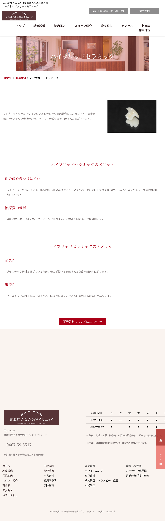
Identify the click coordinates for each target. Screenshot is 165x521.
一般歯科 (49, 466)
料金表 (6, 485)
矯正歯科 (90, 475)
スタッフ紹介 (10, 480)
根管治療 (49, 470)
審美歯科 (90, 466)
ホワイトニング (94, 470)
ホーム (6, 466)
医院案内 (7, 475)
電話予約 (160, 437)
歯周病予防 (50, 480)
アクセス (7, 490)
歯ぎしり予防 (134, 466)
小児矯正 (90, 485)
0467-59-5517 (19, 444)
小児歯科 (49, 475)
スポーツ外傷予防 (136, 470)
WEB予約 (160, 457)
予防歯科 (49, 485)
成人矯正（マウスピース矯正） (103, 480)
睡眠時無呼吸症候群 (137, 475)
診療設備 (7, 470)
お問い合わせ (10, 495)
